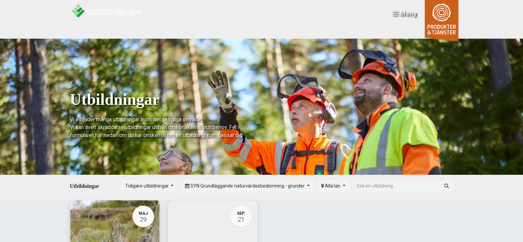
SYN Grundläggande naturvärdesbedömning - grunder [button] (245, 186)
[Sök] (446, 186)
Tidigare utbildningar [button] (147, 186)
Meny (404, 13)
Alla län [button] (331, 186)
